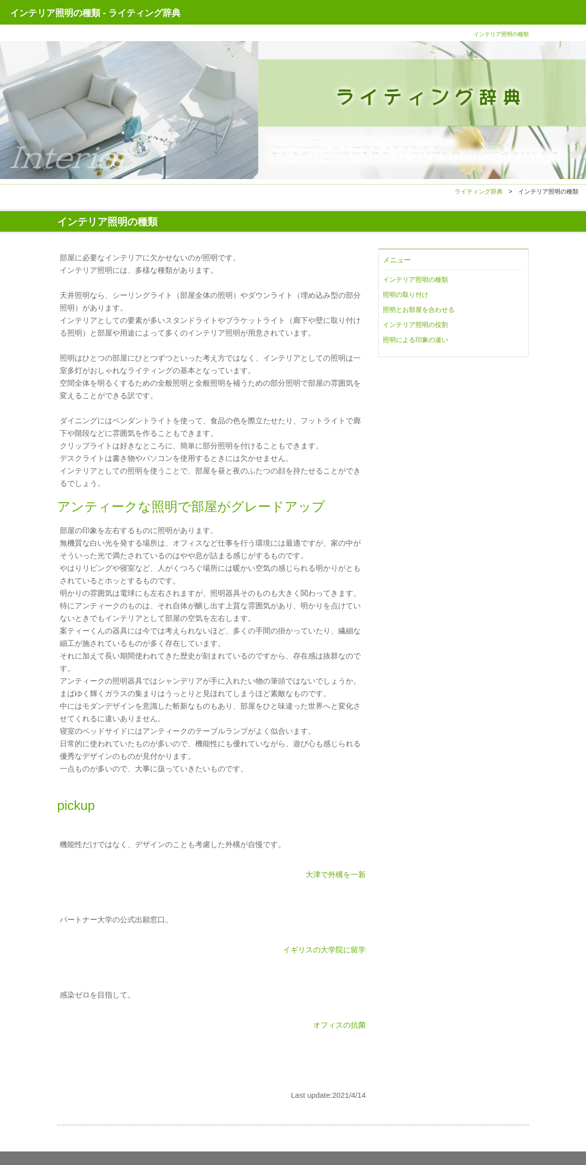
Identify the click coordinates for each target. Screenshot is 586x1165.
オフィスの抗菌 (339, 1025)
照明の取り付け (405, 294)
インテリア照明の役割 (415, 324)
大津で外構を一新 (336, 874)
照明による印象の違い (415, 340)
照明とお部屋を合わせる (419, 309)
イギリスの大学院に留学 (324, 949)
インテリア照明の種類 (415, 279)
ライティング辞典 (479, 191)
